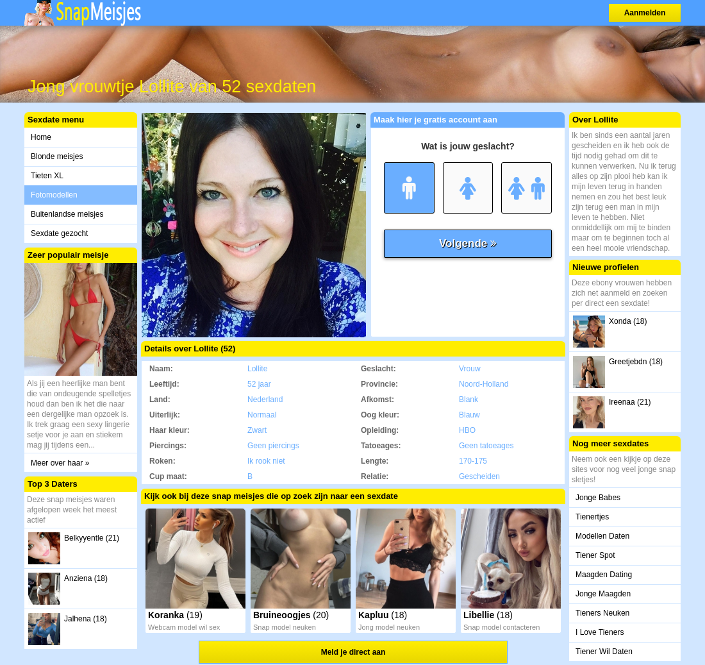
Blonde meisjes (57, 156)
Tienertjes (592, 516)
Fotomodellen (54, 194)
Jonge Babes (598, 497)
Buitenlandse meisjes (67, 214)
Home (41, 137)
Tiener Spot (595, 555)
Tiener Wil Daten (604, 651)
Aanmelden (645, 12)
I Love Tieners (600, 632)
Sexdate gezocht (59, 233)
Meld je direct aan (353, 652)
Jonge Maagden (603, 593)
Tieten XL (47, 175)
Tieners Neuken (602, 613)
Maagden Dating (604, 574)
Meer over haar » (60, 463)
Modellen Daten (602, 536)
